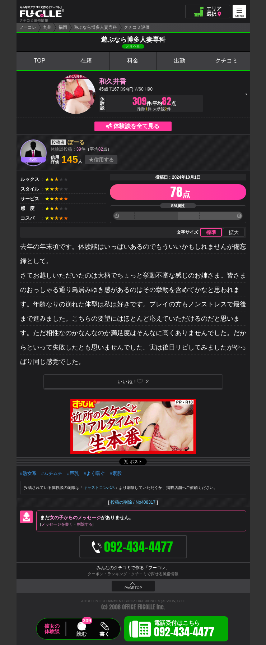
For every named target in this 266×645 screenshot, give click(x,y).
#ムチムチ (51, 473)
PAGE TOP (133, 588)
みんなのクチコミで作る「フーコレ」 (133, 567)
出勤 (179, 61)
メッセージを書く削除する (67, 524)
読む (81, 634)
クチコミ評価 (137, 27)
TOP (40, 61)
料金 (133, 61)
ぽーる (76, 142)
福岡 (63, 27)
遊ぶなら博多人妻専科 (95, 27)
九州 (47, 27)
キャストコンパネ (99, 487)
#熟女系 (28, 473)
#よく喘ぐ (94, 473)
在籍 (86, 61)
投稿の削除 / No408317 (133, 502)
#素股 (115, 473)
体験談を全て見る (136, 126)
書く (104, 634)
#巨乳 (73, 473)
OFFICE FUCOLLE (138, 607)
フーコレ (27, 27)
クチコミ (226, 61)
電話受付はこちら (184, 630)
